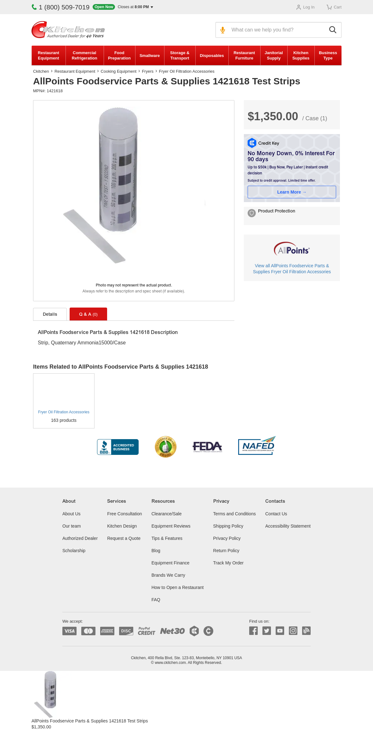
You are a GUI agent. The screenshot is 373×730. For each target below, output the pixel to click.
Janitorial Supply (274, 55)
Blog (156, 550)
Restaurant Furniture (244, 55)
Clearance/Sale (167, 513)
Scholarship (73, 550)
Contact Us (276, 513)
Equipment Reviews (171, 526)
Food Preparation (119, 55)
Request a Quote (124, 538)
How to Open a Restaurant (178, 587)
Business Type (328, 55)
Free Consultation (124, 513)
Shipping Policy (228, 526)
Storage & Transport (179, 55)
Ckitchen (41, 71)
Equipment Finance (171, 562)
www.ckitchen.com (170, 662)
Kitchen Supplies (300, 55)
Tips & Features (167, 538)
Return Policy (226, 550)
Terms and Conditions (234, 513)
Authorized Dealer (80, 538)
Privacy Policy (227, 538)
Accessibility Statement (288, 526)
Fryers (147, 71)
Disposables (212, 55)
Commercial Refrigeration (84, 55)
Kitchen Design (122, 526)
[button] (123, 7)
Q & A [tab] (88, 314)
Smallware (150, 55)
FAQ (156, 599)
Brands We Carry (168, 575)
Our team (71, 526)
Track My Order (228, 562)
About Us (71, 513)
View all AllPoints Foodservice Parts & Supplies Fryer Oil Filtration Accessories (292, 268)
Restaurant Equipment (48, 55)
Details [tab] (50, 315)
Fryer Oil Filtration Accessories (187, 71)
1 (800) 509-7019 (60, 7)
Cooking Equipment (118, 71)
